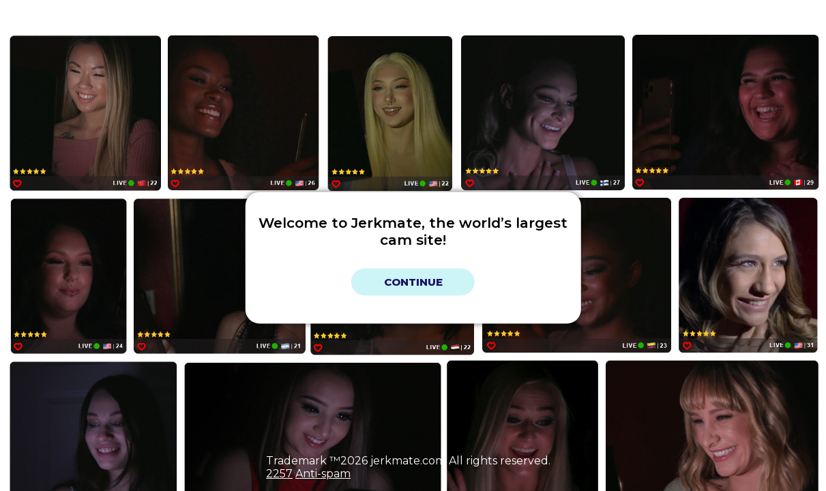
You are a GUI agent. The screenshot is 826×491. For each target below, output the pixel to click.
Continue (413, 282)
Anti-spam (323, 473)
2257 (279, 473)
